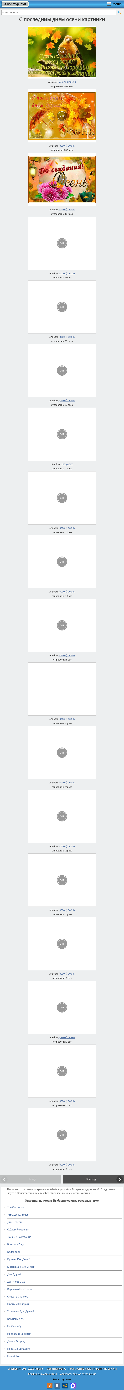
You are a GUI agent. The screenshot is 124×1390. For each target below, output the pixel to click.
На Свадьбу (14, 1326)
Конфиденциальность (41, 1374)
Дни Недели (14, 1222)
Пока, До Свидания (19, 1348)
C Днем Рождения (18, 1229)
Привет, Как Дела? (18, 1259)
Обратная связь (56, 1368)
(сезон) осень (67, 145)
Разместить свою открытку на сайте (92, 1368)
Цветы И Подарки (18, 1304)
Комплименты (16, 1319)
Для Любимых (16, 1281)
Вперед (91, 1179)
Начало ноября (66, 82)
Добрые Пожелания (19, 1237)
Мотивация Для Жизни (21, 1266)
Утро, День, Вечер (18, 1214)
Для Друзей (14, 1274)
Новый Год (13, 1356)
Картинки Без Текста (19, 1289)
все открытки (15, 4)
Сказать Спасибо (17, 1296)
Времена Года (15, 1244)
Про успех (67, 464)
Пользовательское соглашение (77, 1374)
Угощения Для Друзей (20, 1311)
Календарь (14, 1251)
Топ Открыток (15, 1207)
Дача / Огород (16, 1341)
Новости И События (19, 1333)
